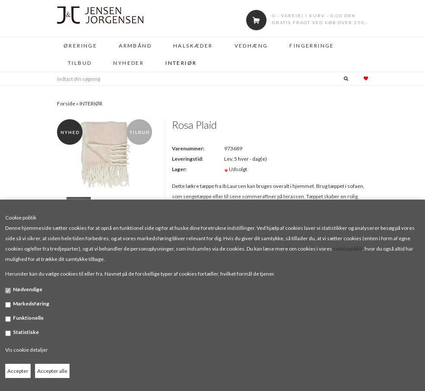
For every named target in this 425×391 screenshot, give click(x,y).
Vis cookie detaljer (26, 349)
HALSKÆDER (193, 45)
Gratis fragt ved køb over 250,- (320, 22)
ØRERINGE (80, 45)
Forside (66, 103)
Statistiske (26, 332)
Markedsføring (31, 303)
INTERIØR (181, 63)
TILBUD (80, 63)
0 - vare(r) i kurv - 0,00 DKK (314, 15)
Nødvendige (27, 289)
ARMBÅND (135, 45)
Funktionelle (28, 318)
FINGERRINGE (311, 45)
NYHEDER (128, 63)
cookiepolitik (347, 248)
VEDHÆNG (251, 45)
